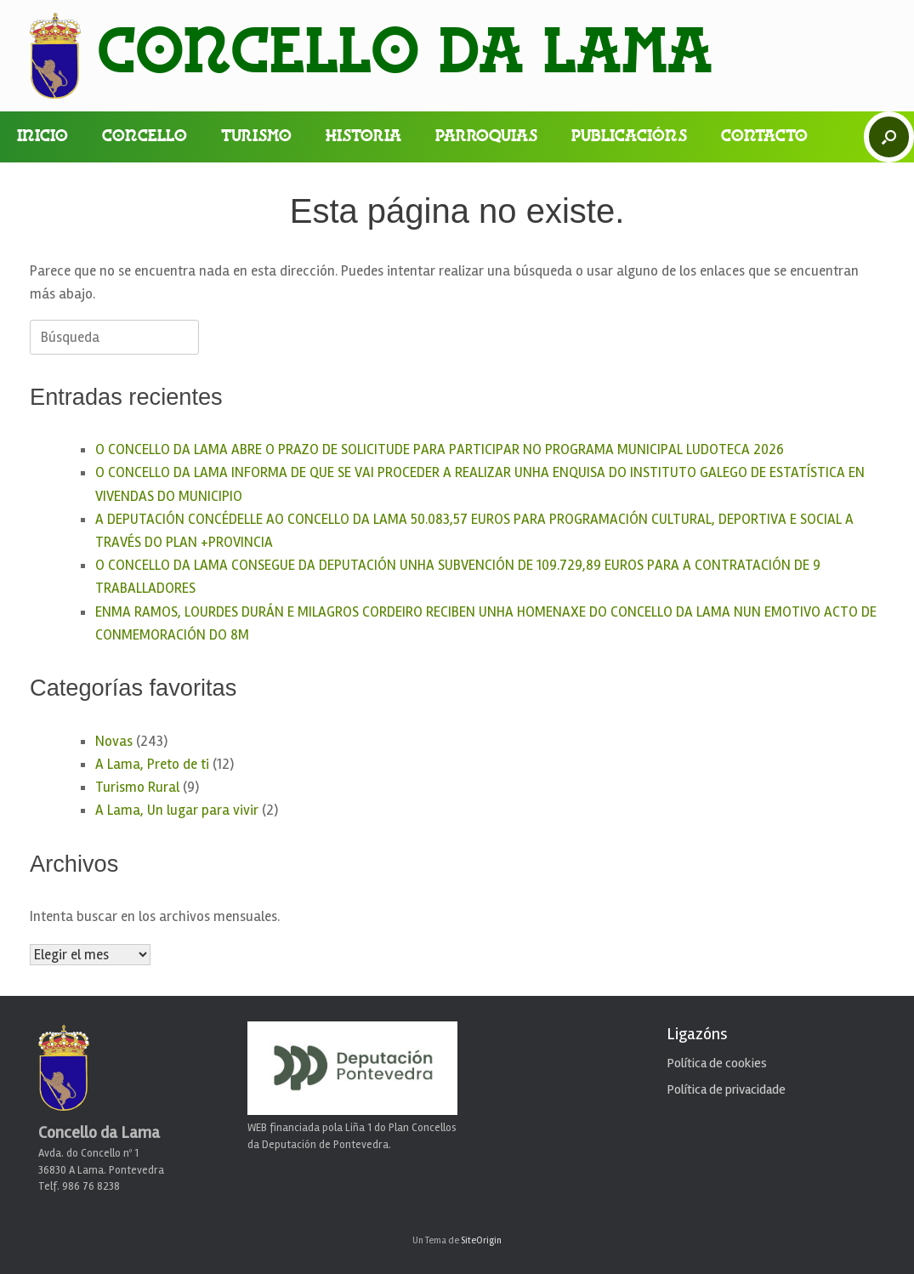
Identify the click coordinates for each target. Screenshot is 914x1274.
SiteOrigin (481, 1240)
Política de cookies (717, 1063)
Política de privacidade (726, 1089)
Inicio (42, 136)
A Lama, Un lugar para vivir (176, 810)
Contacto (764, 136)
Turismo (256, 136)
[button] (889, 136)
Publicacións (629, 136)
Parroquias (486, 136)
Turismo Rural (137, 787)
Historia (363, 136)
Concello (144, 136)
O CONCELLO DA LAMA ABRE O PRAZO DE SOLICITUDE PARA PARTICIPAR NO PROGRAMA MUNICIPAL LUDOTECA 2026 (439, 449)
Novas (114, 741)
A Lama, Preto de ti (152, 764)
